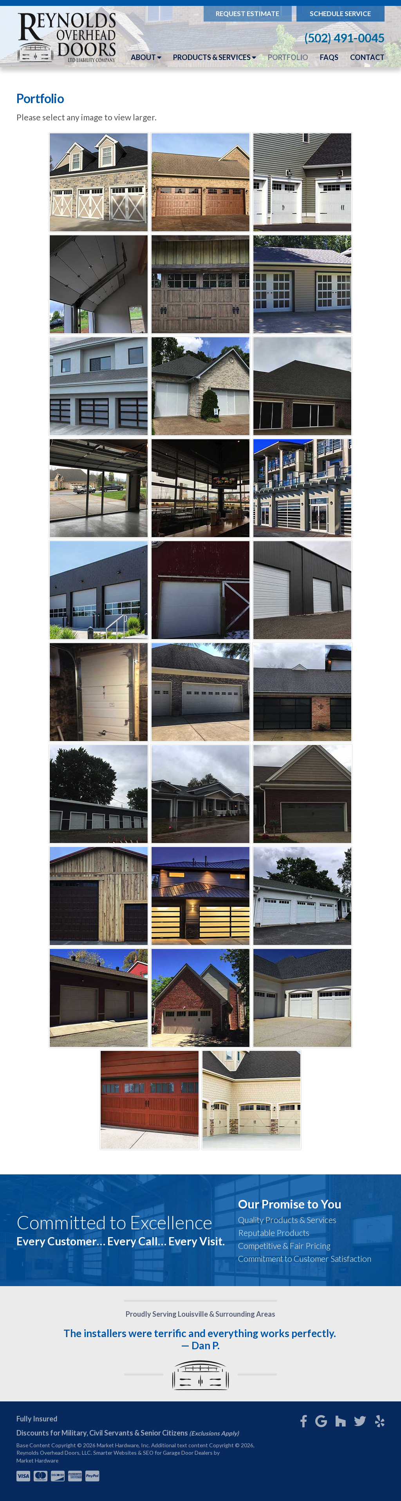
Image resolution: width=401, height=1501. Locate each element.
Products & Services (214, 57)
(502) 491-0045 (344, 38)
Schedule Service (340, 13)
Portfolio (288, 57)
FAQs (329, 57)
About (146, 57)
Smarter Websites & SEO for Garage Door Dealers (153, 1452)
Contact (367, 57)
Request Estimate (247, 13)
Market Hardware (37, 1460)
